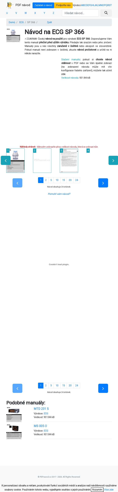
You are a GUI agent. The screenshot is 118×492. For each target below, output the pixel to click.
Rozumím (97, 489)
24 (76, 180)
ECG (21, 22)
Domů (12, 22)
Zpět (49, 22)
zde (63, 74)
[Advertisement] (31, 79)
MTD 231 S (41, 409)
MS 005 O (40, 426)
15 (63, 180)
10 (57, 180)
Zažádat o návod (43, 5)
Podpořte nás (63, 5)
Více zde (109, 489)
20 (70, 180)
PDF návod (18, 5)
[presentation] (4, 160)
